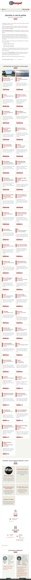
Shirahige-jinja (6, 410)
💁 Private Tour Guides (27, 11)
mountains (11, 24)
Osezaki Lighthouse (21, 194)
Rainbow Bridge (21, 294)
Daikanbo (19, 328)
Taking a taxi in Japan (8, 469)
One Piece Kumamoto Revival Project (8, 195)
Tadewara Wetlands (21, 212)
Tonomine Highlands (22, 410)
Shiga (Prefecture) (21, 261)
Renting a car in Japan (9, 492)
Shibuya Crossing (21, 94)
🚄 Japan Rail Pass (21, 11)
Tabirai (22, 533)
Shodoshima (6, 178)
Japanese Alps (6, 78)
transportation (19, 26)
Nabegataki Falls (21, 161)
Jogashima (19, 376)
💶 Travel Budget (4, 11)
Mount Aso (19, 311)
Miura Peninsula (7, 360)
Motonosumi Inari (7, 425)
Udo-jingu (5, 311)
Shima (18, 343)
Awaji (4, 294)
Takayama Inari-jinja (8, 393)
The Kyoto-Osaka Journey (22, 469)
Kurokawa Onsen (21, 128)
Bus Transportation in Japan (10, 530)
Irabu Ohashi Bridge (22, 244)
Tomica (5, 94)
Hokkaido (19, 78)
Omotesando (6, 229)
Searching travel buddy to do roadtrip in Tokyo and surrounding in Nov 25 (22, 563)
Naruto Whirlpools (7, 278)
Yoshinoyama (6, 111)
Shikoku (19, 144)
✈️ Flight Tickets (9, 11)
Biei (18, 229)
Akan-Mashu (6, 161)
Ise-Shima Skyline (7, 343)
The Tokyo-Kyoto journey (22, 480)
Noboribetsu (20, 111)
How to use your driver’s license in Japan (8, 481)
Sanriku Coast (6, 261)
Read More (22, 579)
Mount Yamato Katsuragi (6, 129)
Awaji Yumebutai (21, 393)
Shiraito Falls (6, 328)
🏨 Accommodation (15, 11)
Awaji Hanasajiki (7, 144)
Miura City (19, 278)
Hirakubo (5, 376)
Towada (19, 360)
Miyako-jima (6, 244)
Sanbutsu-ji (6, 212)
